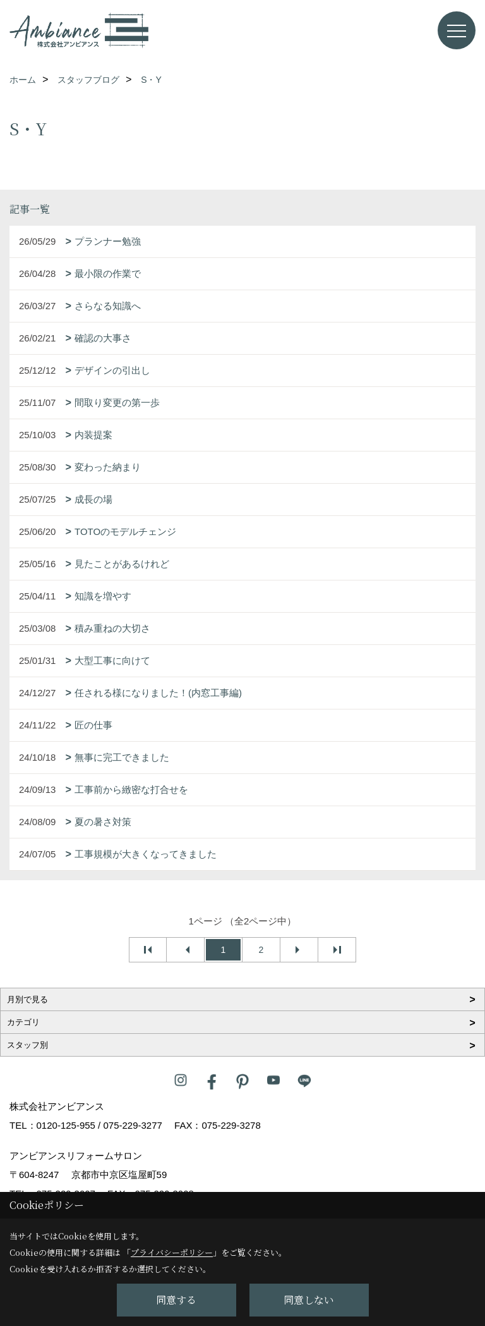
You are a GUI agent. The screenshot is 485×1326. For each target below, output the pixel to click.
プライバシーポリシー (172, 1252)
